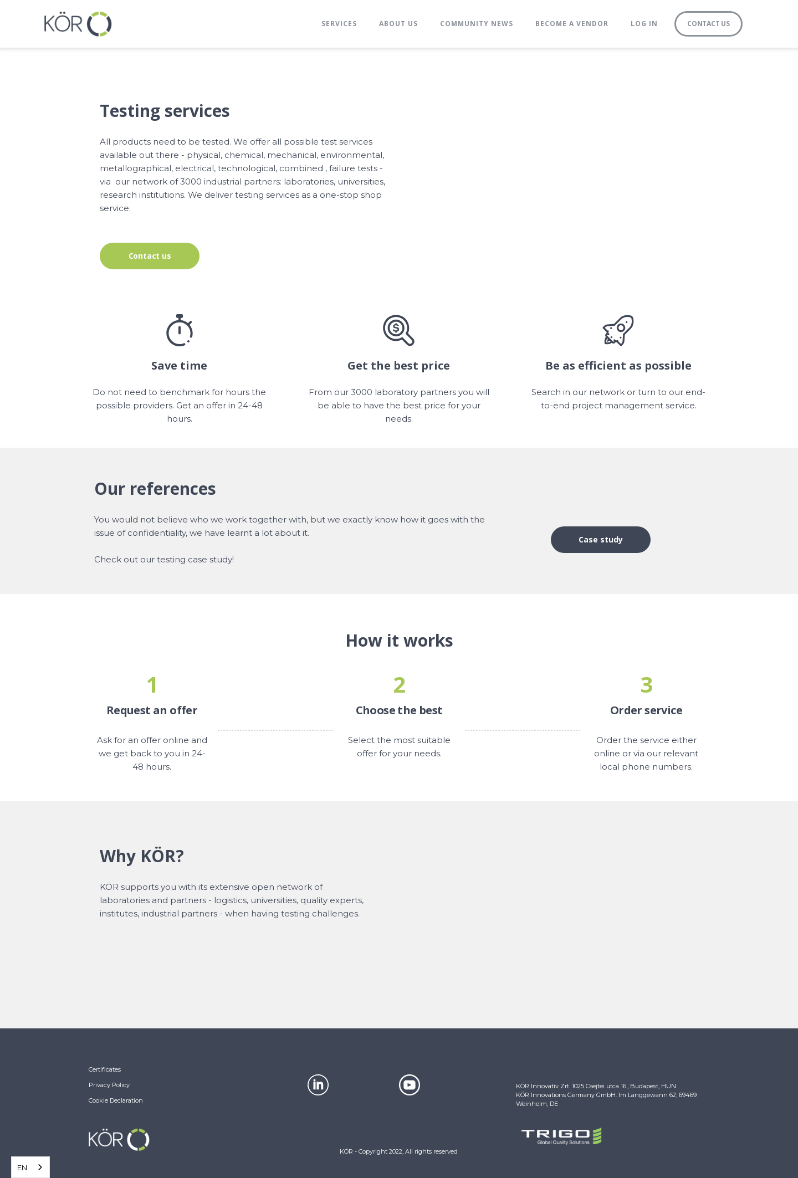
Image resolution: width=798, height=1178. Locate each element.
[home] (78, 24)
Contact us (150, 255)
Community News (476, 23)
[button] (339, 23)
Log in (644, 23)
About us (398, 23)
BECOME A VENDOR (571, 23)
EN (22, 1167)
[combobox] (30, 1167)
